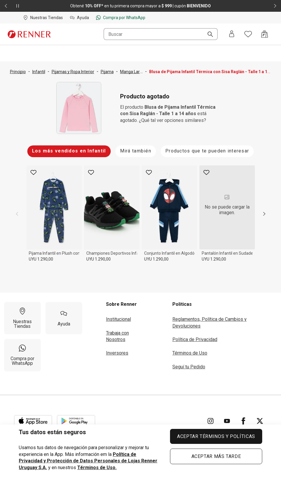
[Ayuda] (64, 318)
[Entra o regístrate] (231, 34)
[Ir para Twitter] (260, 421)
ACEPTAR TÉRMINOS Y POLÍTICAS (216, 436)
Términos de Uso (189, 353)
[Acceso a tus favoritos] (248, 34)
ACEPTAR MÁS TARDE (216, 456)
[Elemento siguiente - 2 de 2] (275, 6)
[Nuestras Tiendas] (22, 318)
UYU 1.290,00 (41, 259)
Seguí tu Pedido (188, 367)
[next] (264, 214)
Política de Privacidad (194, 339)
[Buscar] (208, 34)
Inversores (117, 353)
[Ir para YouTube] (227, 421)
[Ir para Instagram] (210, 421)
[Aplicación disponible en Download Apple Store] (33, 421)
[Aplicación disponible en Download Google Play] (76, 421)
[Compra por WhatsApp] (22, 355)
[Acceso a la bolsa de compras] (265, 34)
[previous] (17, 214)
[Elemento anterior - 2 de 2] (6, 6)
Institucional (118, 319)
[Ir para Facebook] (243, 421)
